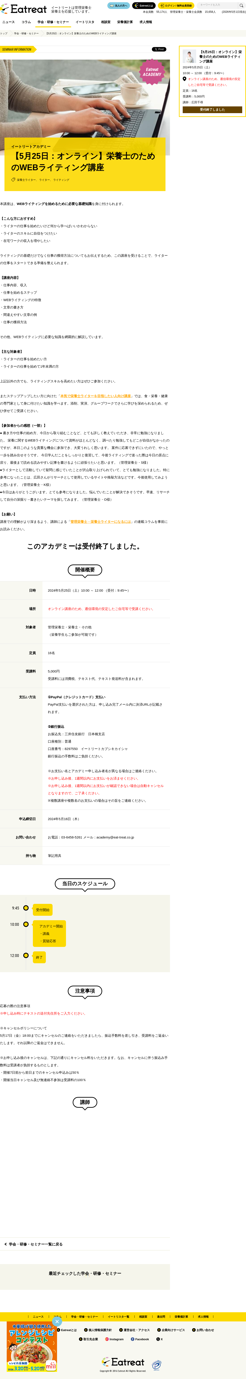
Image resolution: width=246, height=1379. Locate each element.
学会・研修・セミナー (53, 22)
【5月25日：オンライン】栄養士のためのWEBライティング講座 (81, 33)
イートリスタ (85, 22)
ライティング (61, 179)
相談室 (105, 22)
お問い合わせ (205, 1330)
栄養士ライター (26, 179)
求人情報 (146, 22)
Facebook (142, 1339)
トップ (3, 33)
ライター (44, 179)
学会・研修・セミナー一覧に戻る (36, 1244)
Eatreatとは (69, 1330)
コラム (26, 22)
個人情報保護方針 (100, 1330)
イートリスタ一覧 (118, 1316)
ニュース (8, 22)
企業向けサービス (173, 1330)
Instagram (116, 1339)
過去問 (161, 1316)
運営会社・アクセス (137, 1330)
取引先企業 (90, 1339)
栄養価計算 (125, 22)
